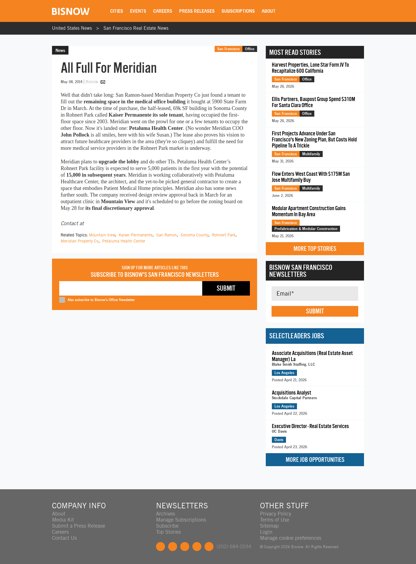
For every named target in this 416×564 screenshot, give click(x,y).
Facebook (160, 546)
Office (250, 48)
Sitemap (269, 526)
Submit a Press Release (78, 526)
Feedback (209, 546)
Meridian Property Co (80, 241)
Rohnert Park (223, 235)
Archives (165, 514)
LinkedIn (184, 546)
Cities (116, 11)
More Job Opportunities (315, 459)
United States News (72, 28)
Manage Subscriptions (181, 520)
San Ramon (166, 235)
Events (138, 11)
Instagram (196, 546)
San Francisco (228, 48)
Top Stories (168, 532)
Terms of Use (274, 520)
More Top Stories (315, 248)
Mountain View (102, 235)
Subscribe (167, 526)
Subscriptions (238, 11)
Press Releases (197, 11)
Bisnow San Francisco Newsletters (300, 270)
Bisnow (92, 81)
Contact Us (64, 538)
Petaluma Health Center (123, 241)
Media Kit (63, 520)
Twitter (172, 546)
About (269, 11)
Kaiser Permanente (136, 235)
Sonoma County (194, 235)
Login (266, 532)
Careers (162, 11)
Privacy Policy (275, 514)
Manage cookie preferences (290, 538)
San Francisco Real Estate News (135, 28)
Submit (315, 311)
